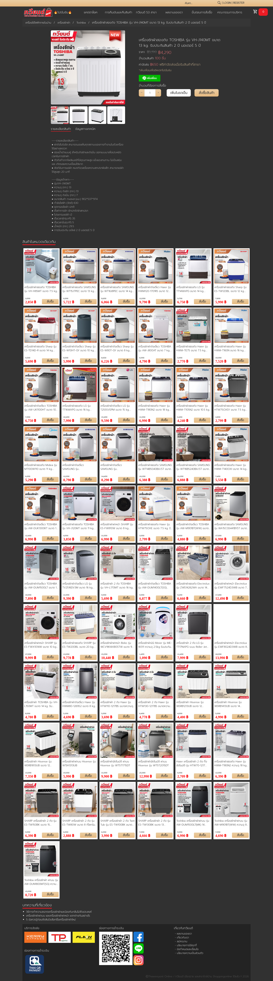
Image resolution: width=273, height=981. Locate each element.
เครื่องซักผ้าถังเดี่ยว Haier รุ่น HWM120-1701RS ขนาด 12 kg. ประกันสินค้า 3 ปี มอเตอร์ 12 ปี (154, 289)
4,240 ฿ (182, 420)
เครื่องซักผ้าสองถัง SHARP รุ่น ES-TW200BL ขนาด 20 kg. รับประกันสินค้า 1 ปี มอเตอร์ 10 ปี (79, 645)
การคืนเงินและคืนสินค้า (118, 12)
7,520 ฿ (220, 361)
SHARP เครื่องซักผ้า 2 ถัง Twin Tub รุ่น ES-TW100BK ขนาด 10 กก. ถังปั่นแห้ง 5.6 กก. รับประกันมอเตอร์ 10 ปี (117, 823)
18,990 (218, 654)
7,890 (217, 298)
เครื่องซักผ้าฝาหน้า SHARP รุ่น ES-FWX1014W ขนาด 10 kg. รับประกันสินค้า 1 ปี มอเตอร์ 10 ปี (41, 645)
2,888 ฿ (68, 835)
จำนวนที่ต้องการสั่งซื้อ (152, 85)
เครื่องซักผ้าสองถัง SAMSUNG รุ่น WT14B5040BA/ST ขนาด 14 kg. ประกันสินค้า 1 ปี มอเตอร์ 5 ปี (155, 467)
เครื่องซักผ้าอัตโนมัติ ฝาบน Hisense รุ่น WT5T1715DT (115, 763)
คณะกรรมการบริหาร (229, 12)
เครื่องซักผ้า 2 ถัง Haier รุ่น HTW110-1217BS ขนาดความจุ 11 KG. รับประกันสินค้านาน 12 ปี (117, 704)
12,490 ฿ (221, 598)
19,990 (66, 772)
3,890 (217, 417)
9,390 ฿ (68, 598)
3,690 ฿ (106, 717)
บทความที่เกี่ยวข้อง (37, 905)
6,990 (65, 298)
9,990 (103, 595)
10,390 (142, 476)
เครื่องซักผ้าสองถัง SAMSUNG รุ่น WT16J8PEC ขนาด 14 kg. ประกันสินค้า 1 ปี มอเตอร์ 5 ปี (117, 289)
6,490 (179, 417)
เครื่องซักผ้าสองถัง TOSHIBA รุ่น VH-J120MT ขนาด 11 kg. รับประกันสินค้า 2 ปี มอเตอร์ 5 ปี (78, 526)
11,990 (142, 417)
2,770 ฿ (182, 361)
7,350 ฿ (30, 776)
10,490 (66, 417)
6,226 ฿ (106, 361)
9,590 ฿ (106, 420)
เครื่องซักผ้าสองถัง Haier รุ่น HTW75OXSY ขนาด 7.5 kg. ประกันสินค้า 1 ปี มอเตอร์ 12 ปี (230, 408)
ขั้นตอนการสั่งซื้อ (202, 12)
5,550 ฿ (220, 479)
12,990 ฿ (145, 776)
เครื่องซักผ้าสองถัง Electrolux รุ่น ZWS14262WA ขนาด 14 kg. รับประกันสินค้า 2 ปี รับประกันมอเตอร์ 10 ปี (193, 586)
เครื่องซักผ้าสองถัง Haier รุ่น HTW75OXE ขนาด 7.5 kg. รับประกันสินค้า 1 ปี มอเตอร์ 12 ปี (155, 526)
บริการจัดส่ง (31, 928)
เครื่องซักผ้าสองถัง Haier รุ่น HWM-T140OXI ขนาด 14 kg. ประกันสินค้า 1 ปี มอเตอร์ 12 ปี (230, 467)
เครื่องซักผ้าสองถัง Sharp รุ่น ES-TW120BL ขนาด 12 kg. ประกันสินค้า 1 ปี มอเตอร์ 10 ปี (230, 289)
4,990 (65, 535)
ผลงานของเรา (174, 12)
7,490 (217, 476)
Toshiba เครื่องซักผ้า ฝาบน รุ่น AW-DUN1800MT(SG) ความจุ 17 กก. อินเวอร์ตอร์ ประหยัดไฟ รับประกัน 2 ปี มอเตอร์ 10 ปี (41, 882)
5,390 (65, 713)
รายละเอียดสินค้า (61, 129)
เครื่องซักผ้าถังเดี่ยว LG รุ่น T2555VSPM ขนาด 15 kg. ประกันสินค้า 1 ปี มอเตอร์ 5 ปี (116, 408)
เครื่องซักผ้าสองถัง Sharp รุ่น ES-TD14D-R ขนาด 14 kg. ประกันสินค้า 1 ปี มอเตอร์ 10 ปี (40, 348)
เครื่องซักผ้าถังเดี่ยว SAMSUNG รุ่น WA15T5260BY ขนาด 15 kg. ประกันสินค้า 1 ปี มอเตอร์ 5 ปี (116, 467)
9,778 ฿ (68, 657)
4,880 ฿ (182, 539)
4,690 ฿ (68, 717)
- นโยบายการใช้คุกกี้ (186, 945)
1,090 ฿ (144, 657)
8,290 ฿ (106, 479)
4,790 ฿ (144, 361)
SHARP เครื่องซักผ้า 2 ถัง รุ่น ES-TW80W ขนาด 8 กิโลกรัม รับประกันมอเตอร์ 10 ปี (78, 823)
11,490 (180, 654)
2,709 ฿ (182, 776)
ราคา (148, 51)
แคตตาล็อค (90, 12)
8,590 (65, 357)
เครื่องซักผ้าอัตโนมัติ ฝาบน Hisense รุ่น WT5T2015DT (153, 763)
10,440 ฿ (107, 657)
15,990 (104, 654)
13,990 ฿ (221, 657)
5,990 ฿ (220, 302)
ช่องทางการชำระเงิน (36, 950)
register (238, 3)
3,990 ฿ (106, 835)
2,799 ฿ (220, 420)
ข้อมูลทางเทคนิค (85, 129)
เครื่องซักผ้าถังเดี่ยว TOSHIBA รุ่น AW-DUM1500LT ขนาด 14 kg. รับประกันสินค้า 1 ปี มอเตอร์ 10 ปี (41, 586)
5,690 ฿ (30, 361)
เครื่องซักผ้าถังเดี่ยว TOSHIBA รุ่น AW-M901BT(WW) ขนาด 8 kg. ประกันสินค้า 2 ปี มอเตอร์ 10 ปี (193, 526)
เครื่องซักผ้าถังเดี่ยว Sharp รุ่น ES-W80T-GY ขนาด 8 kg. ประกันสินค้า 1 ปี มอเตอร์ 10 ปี (117, 348)
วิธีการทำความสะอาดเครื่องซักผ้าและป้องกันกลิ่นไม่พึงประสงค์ (59, 912)
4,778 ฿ (144, 717)
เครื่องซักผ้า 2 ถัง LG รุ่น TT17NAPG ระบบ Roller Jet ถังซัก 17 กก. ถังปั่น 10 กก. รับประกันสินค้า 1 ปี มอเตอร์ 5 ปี (193, 645)
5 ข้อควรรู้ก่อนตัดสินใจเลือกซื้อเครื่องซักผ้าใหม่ (51, 920)
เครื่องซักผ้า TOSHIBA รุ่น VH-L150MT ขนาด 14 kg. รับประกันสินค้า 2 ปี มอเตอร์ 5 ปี (41, 704)
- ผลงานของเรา (183, 934)
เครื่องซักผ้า (64, 23)
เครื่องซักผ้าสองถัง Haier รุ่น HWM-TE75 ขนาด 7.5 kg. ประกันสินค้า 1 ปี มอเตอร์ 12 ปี (192, 348)
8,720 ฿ (30, 894)
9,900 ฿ (106, 776)
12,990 (142, 298)
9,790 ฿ (144, 302)
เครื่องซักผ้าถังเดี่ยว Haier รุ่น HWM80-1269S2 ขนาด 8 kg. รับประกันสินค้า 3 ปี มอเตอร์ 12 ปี (79, 704)
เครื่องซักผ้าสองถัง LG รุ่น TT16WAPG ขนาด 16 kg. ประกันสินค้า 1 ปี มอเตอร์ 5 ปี (78, 408)
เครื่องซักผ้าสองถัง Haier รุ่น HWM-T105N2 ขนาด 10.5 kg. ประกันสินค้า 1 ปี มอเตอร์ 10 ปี (193, 408)
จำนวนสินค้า (152, 58)
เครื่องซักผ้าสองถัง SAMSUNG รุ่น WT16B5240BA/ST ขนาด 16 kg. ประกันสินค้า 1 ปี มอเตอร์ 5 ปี (193, 467)
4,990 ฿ (220, 717)
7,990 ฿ (68, 420)
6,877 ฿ (144, 598)
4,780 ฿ (30, 717)
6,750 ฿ (182, 302)
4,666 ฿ (144, 835)
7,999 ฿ (182, 657)
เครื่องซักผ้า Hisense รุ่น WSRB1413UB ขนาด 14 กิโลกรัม (228, 704)
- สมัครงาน (181, 941)
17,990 (218, 535)
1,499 (141, 654)
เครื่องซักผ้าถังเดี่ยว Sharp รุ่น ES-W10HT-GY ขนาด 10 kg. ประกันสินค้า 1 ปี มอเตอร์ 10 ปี (79, 348)
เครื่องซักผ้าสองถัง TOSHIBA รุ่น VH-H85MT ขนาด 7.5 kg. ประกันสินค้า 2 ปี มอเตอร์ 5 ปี (40, 289)
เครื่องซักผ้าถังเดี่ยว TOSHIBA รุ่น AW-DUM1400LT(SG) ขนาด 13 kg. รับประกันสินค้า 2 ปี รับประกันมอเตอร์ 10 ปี (154, 586)
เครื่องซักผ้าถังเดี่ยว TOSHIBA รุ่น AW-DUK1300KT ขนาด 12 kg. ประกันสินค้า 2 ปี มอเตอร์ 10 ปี (41, 526)
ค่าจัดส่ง (169, 64)
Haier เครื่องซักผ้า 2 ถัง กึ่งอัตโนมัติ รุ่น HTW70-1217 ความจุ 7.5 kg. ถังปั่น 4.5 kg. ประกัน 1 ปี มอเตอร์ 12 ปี (192, 763)
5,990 (179, 357)
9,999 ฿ (30, 657)
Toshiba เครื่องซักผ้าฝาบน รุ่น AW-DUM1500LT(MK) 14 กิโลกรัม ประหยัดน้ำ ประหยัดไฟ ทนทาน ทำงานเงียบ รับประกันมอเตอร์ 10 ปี (192, 823)
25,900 (142, 772)
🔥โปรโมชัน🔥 (63, 12)
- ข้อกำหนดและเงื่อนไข (187, 949)
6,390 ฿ (220, 776)
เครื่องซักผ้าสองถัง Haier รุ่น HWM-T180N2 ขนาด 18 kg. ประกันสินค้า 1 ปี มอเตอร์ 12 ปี (154, 408)
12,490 (28, 535)
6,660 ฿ (182, 598)
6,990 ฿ (144, 420)
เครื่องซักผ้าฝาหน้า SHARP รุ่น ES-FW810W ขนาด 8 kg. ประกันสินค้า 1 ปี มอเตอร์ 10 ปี (116, 526)
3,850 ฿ (68, 539)
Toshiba (81, 23)
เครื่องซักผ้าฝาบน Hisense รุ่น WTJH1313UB (79, 763)
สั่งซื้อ (50, 301)
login (227, 3)
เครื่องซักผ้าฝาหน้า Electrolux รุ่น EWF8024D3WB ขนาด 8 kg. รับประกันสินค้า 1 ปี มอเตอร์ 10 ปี (231, 645)
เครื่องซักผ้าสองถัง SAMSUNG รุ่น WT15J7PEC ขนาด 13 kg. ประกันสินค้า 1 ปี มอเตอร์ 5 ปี (79, 289)
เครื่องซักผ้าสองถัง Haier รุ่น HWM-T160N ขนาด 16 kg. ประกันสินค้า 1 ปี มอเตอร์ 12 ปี (230, 348)
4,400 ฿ (182, 717)
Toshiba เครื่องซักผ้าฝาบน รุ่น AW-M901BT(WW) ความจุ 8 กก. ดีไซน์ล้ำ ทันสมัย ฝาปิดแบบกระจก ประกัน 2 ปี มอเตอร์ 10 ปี (231, 823)
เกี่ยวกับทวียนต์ (183, 928)
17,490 (218, 595)
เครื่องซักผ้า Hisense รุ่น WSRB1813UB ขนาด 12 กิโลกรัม (38, 763)
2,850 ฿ (30, 302)
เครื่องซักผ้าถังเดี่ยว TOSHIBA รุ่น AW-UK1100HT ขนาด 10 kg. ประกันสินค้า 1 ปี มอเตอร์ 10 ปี (40, 408)
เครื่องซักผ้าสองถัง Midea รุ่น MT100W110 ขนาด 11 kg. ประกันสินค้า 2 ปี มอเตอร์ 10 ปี (41, 467)
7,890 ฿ (30, 598)
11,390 (180, 476)
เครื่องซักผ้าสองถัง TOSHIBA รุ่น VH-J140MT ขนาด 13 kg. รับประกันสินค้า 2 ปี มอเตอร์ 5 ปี (179, 42)
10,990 (218, 357)
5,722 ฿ (68, 302)
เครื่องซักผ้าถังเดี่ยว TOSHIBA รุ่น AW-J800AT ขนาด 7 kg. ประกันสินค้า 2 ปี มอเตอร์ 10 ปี (155, 348)
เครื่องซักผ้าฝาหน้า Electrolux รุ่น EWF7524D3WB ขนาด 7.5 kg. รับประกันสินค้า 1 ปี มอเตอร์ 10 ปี (231, 586)
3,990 (27, 298)
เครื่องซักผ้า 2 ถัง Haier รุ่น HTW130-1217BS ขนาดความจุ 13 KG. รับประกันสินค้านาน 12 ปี (155, 704)
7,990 (27, 417)
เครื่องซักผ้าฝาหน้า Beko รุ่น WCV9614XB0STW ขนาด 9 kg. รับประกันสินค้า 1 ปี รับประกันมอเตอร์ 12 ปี (116, 645)
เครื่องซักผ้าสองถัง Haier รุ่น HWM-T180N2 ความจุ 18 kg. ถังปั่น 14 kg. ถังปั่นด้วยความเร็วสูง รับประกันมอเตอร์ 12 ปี (230, 763)
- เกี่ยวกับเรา (182, 937)
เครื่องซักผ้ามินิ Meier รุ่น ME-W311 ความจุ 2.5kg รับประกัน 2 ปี (155, 645)
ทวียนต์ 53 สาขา (146, 12)
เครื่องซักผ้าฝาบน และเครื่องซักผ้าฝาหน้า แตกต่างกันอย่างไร (58, 916)
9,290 (179, 595)
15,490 (104, 417)
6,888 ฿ (182, 479)
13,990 (66, 654)
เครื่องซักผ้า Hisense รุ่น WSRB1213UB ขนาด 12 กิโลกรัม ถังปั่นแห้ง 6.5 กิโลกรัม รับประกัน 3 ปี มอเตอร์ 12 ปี (193, 704)
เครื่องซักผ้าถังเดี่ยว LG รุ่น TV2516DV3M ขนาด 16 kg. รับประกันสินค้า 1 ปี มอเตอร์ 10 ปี (79, 586)
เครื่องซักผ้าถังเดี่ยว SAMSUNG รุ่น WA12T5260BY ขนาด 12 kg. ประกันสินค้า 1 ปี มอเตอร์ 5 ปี (78, 467)
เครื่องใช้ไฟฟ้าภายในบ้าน (38, 23)
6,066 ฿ (106, 302)
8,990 (27, 713)
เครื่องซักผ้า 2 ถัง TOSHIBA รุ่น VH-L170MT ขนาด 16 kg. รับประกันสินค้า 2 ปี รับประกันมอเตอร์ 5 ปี (116, 586)
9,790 (179, 298)
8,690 (103, 298)
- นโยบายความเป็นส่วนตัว (189, 953)
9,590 (27, 357)
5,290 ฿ (30, 479)
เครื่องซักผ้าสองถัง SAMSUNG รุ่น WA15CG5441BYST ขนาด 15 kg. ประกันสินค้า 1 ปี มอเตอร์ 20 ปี (231, 526)
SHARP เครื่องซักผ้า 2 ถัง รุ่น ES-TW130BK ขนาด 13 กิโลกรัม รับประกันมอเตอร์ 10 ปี (155, 823)
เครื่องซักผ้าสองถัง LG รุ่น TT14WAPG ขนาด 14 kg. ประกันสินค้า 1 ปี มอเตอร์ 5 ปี (192, 289)
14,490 (104, 476)
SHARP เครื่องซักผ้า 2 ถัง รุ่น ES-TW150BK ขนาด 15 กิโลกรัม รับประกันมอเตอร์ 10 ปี (41, 823)
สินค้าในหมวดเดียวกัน (38, 241)
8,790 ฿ (68, 479)
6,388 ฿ (144, 479)
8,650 (103, 357)
